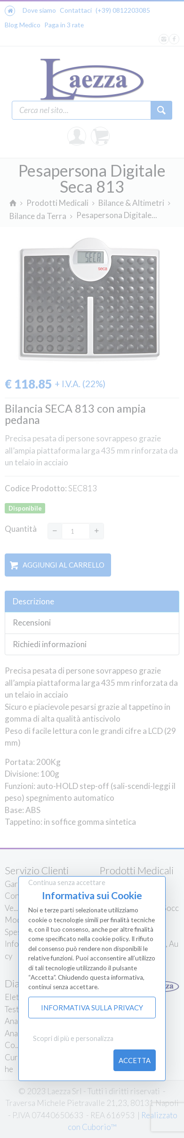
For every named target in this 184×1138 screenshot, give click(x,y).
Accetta (135, 1060)
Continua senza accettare (66, 882)
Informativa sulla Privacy (92, 1007)
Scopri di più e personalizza (73, 1038)
